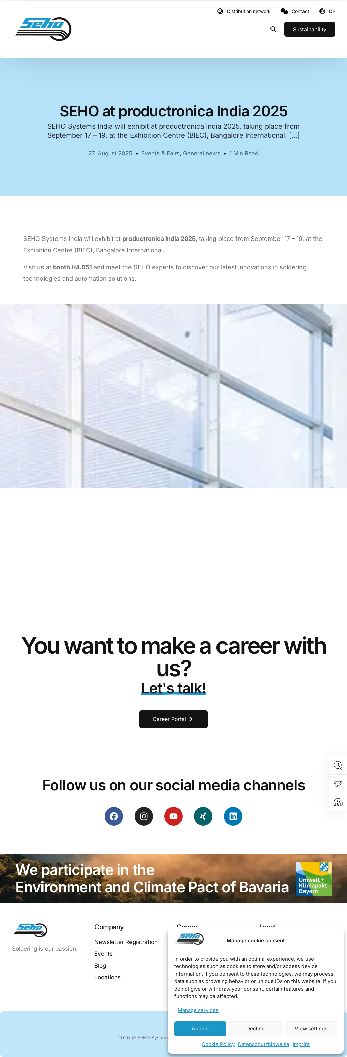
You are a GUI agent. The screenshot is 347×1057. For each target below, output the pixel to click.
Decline (255, 1028)
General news (201, 153)
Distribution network (249, 11)
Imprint (301, 1044)
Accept (200, 1028)
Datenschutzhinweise (263, 1044)
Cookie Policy (218, 1044)
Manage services (198, 1010)
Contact (300, 11)
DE (332, 11)
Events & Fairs (160, 153)
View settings (311, 1028)
